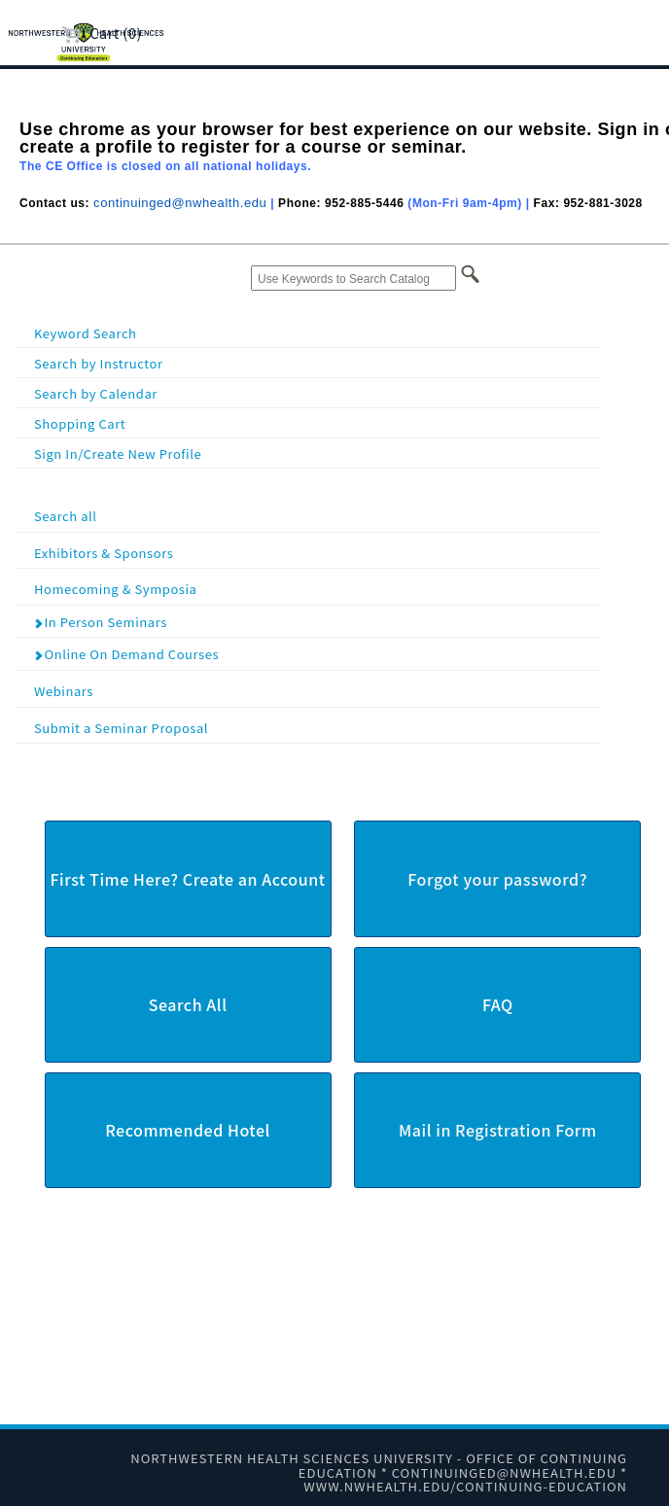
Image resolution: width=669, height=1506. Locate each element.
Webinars (316, 690)
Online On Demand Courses (126, 654)
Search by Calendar (96, 393)
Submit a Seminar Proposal (316, 727)
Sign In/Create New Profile (117, 453)
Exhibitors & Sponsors (316, 552)
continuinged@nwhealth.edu (179, 202)
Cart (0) (101, 32)
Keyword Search (85, 333)
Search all (316, 515)
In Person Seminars (100, 622)
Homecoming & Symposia (316, 588)
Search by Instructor (98, 363)
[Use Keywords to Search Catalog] (353, 278)
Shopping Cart (79, 423)
